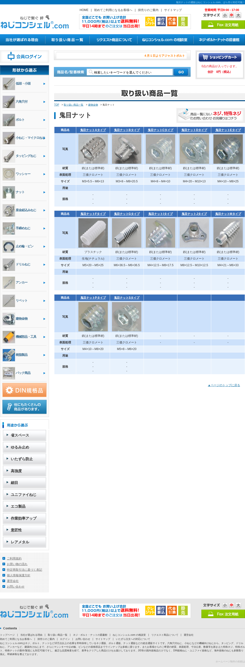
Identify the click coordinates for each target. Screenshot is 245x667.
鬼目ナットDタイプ (194, 130)
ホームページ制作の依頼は (230, 661)
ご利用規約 (14, 558)
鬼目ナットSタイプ (126, 297)
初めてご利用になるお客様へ (113, 10)
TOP (56, 104)
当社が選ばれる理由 (31, 635)
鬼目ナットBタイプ (127, 130)
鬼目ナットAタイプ (93, 130)
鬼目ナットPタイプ (93, 297)
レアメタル (20, 542)
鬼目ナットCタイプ (160, 130)
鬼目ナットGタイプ (127, 214)
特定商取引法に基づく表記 (24, 569)
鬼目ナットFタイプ (93, 214)
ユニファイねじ (24, 494)
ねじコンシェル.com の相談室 (129, 635)
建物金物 (93, 104)
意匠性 (16, 530)
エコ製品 (18, 506)
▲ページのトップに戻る (224, 385)
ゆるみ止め (20, 447)
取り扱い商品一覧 (73, 104)
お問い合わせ (15, 586)
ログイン (65, 639)
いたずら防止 (22, 459)
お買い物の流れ (17, 564)
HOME (84, 10)
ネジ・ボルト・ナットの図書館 (90, 635)
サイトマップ (173, 10)
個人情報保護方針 (18, 575)
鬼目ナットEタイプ (228, 130)
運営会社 (13, 581)
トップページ (7, 635)
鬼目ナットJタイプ (194, 214)
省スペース (20, 435)
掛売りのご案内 (148, 10)
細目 (14, 483)
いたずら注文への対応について (133, 639)
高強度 (16, 471)
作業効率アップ (24, 518)
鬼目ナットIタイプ (160, 214)
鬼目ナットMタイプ (228, 214)
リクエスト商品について (164, 635)
